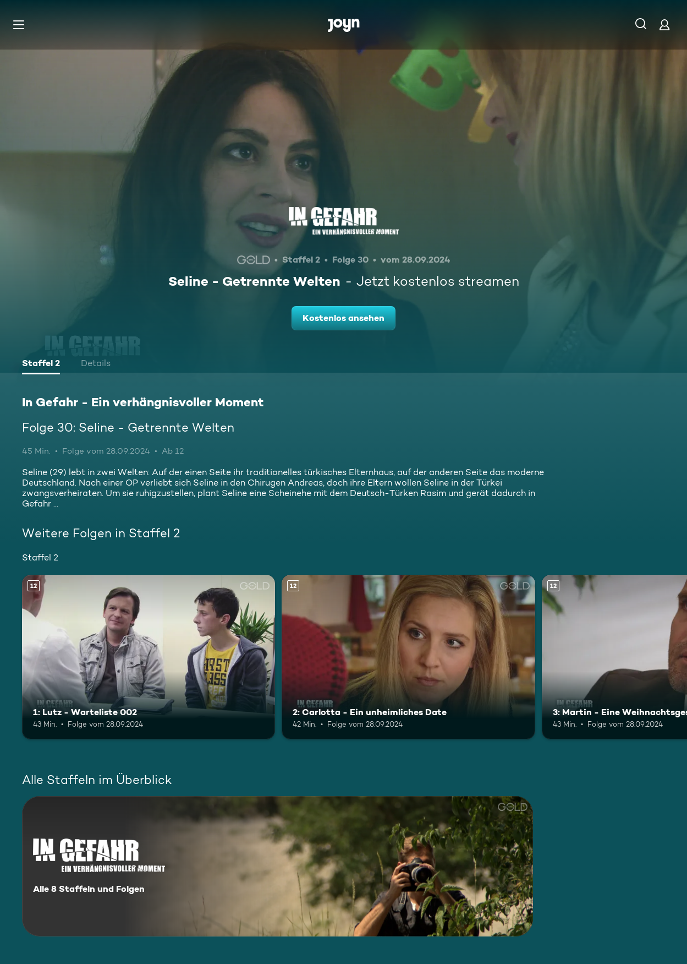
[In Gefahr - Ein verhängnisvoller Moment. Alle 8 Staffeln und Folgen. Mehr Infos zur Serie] (277, 866)
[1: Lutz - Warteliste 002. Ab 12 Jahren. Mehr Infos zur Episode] (148, 657)
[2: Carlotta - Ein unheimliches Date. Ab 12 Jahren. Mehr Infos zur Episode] (408, 657)
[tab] (41, 364)
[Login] (664, 24)
